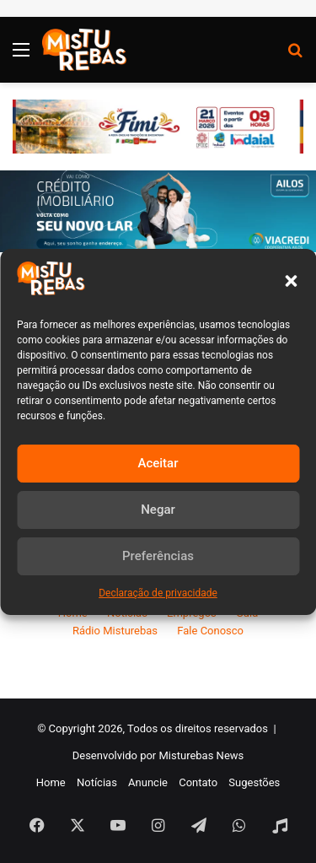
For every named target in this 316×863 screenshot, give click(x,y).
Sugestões (254, 782)
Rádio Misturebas (115, 630)
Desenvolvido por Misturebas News (158, 755)
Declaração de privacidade (158, 593)
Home (51, 782)
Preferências (158, 556)
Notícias (97, 782)
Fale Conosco (210, 630)
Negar (158, 509)
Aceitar (157, 463)
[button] (290, 280)
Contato (198, 782)
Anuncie (148, 782)
